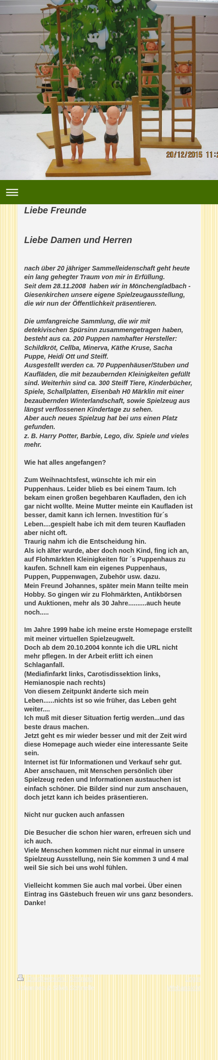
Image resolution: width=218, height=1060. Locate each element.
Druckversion (41, 978)
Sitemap (81, 978)
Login (193, 978)
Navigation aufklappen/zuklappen (109, 192)
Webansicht (184, 987)
